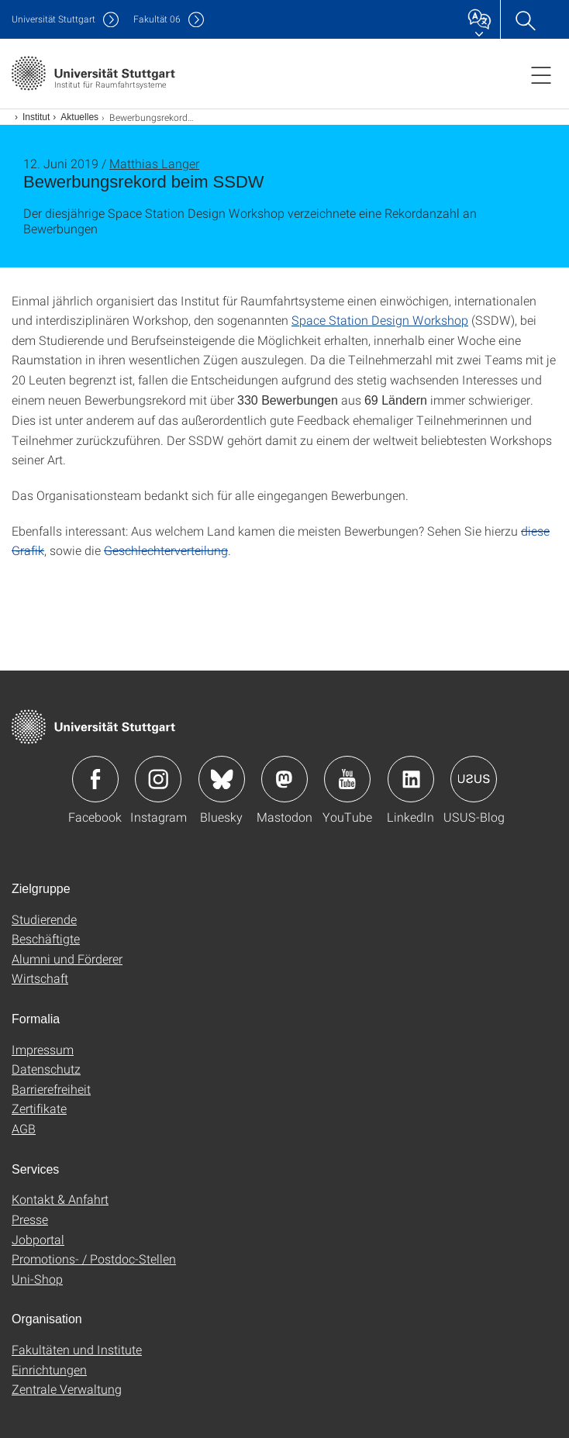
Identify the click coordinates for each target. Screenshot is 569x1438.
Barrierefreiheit (51, 1089)
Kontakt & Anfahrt (60, 1199)
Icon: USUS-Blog (473, 779)
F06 (157, 19)
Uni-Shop (37, 1279)
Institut (36, 117)
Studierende (44, 919)
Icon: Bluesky (221, 779)
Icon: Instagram (158, 779)
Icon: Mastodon (284, 779)
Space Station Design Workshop (379, 320)
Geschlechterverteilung (166, 550)
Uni (53, 19)
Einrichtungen (49, 1369)
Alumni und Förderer (67, 958)
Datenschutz (46, 1068)
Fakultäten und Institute (77, 1349)
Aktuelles (79, 117)
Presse (30, 1219)
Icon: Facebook (95, 779)
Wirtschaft (40, 978)
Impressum (43, 1049)
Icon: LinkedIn (411, 779)
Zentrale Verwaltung (67, 1389)
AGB (24, 1128)
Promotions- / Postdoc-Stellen (94, 1258)
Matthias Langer (154, 163)
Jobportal (38, 1239)
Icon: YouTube (347, 779)
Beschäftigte (46, 938)
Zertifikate (39, 1108)
